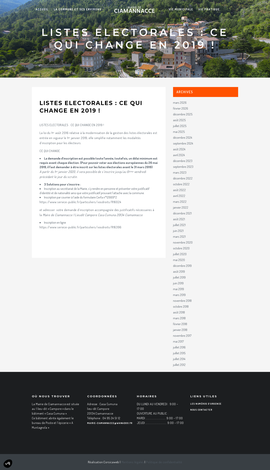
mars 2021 (179, 236)
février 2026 (180, 108)
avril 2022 (179, 196)
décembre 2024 (182, 137)
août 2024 (179, 149)
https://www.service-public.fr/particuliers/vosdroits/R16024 (80, 202)
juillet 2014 (179, 359)
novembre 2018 (182, 301)
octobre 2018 (181, 306)
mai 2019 (178, 289)
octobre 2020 (181, 248)
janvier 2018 (180, 330)
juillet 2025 (180, 126)
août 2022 (179, 190)
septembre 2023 (183, 167)
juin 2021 (178, 231)
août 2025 (179, 120)
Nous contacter (201, 409)
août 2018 (179, 312)
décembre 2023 (182, 161)
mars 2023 (179, 172)
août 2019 (179, 271)
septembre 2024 (183, 143)
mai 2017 (178, 341)
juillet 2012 (179, 365)
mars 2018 (179, 318)
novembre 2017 (182, 336)
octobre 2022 (181, 184)
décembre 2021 (182, 213)
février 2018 (180, 324)
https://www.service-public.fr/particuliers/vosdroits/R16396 (81, 227)
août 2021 (179, 219)
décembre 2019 (182, 266)
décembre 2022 (183, 178)
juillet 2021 (179, 225)
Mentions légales (132, 462)
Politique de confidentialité (164, 462)
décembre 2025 (183, 114)
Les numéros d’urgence (206, 403)
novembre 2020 (183, 242)
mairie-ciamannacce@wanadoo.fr (110, 423)
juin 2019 (178, 283)
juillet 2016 (179, 347)
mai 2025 (179, 132)
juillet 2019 (179, 277)
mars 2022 (180, 202)
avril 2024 (179, 155)
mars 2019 (179, 295)
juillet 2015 (179, 353)
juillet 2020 (180, 254)
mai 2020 (179, 260)
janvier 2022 (180, 207)
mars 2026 (180, 102)
